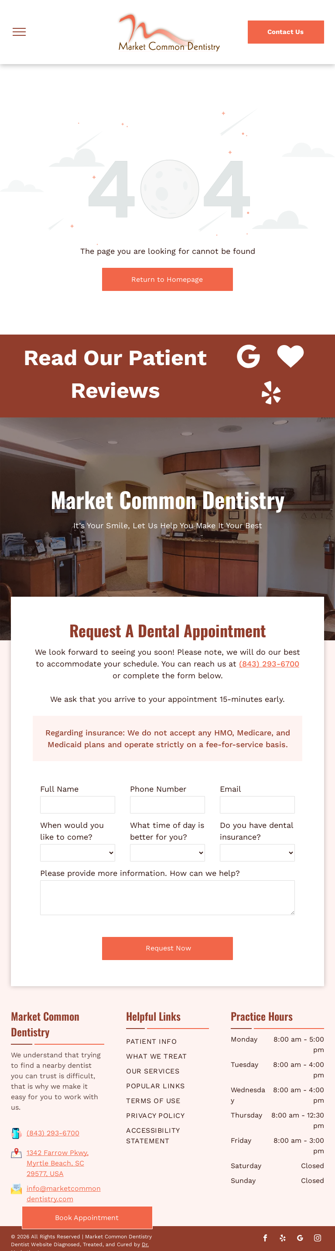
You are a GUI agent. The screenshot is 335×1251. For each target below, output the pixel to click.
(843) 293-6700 (269, 663)
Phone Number (158, 788)
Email (230, 788)
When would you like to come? (72, 830)
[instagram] (317, 1239)
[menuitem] (167, 1041)
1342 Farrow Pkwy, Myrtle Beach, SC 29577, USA (58, 1163)
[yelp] (271, 394)
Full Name (59, 788)
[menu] (19, 32)
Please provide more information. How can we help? (140, 873)
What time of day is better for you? (167, 830)
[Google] (248, 357)
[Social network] (290, 357)
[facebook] (265, 1239)
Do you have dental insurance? (256, 830)
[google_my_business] (300, 1239)
